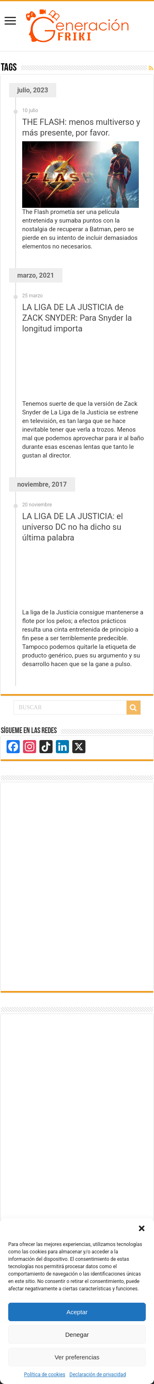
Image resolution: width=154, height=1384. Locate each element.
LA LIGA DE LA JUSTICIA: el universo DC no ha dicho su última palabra (72, 527)
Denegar (77, 1334)
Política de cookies (45, 1374)
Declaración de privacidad (97, 1374)
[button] (142, 1228)
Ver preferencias (77, 1357)
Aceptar (77, 1311)
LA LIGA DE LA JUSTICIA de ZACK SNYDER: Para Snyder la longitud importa (77, 317)
